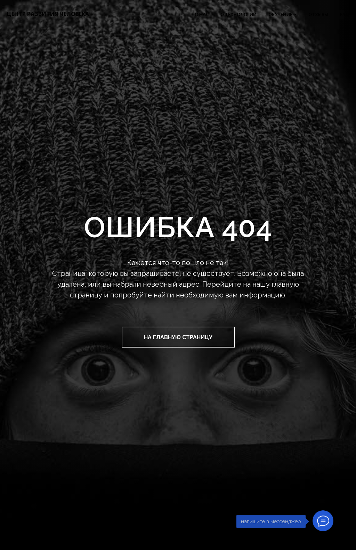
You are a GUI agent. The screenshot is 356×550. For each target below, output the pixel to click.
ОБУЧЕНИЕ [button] (280, 14)
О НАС (202, 14)
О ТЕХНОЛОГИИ (238, 14)
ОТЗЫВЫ (318, 14)
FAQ (344, 14)
